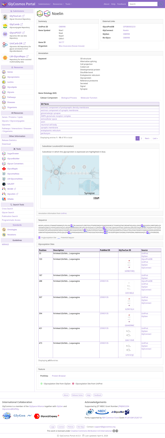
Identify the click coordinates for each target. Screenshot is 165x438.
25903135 (104, 281)
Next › (147, 138)
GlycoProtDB (147, 259)
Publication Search (10, 216)
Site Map (80, 427)
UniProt (63, 213)
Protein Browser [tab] (59, 376)
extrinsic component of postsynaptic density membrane (65, 107)
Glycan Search (8, 212)
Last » (155, 138)
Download (6, 144)
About (106, 4)
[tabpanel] (99, 154)
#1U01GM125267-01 (133, 417)
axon (43, 122)
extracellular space (49, 119)
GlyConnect (146, 267)
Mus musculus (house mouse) (71, 46)
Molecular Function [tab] (89, 98)
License (61, 427)
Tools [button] (68, 4)
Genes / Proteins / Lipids (12, 117)
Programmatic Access (11, 220)
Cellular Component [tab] (49, 98)
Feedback (121, 4)
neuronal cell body (49, 124)
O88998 (62, 26)
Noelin (126, 30)
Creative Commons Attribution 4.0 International (94, 431)
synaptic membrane (49, 127)
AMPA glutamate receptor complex (56, 116)
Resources (17, 67)
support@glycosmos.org (104, 426)
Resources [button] (57, 4)
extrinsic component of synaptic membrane (59, 110)
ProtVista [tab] (44, 376)
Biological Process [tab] (69, 98)
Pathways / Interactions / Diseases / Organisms (16, 129)
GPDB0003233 (129, 26)
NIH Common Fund (110, 417)
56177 (61, 42)
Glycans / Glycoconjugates (13, 121)
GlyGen (145, 256)
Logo (52, 427)
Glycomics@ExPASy (10, 409)
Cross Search (7, 208)
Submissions (17, 11)
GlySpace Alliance (36, 406)
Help (113, 4)
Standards (17, 225)
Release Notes (77, 395)
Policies (70, 427)
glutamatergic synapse (50, 113)
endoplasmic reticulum (51, 130)
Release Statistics (9, 140)
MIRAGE (5, 244)
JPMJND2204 (123, 406)
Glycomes (6, 124)
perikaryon (45, 133)
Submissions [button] (44, 4)
